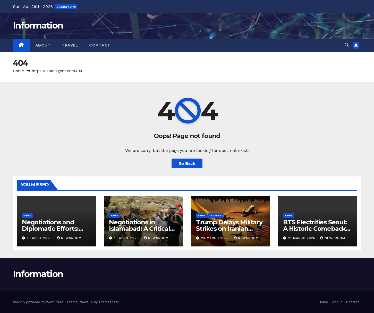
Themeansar (108, 302)
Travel (70, 45)
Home (18, 71)
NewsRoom (69, 238)
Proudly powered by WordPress (39, 302)
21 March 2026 (302, 238)
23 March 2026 (215, 238)
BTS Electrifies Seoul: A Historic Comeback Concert (315, 228)
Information (38, 25)
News (27, 215)
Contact (99, 45)
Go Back (187, 163)
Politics (216, 215)
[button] (347, 45)
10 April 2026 (40, 238)
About (43, 45)
